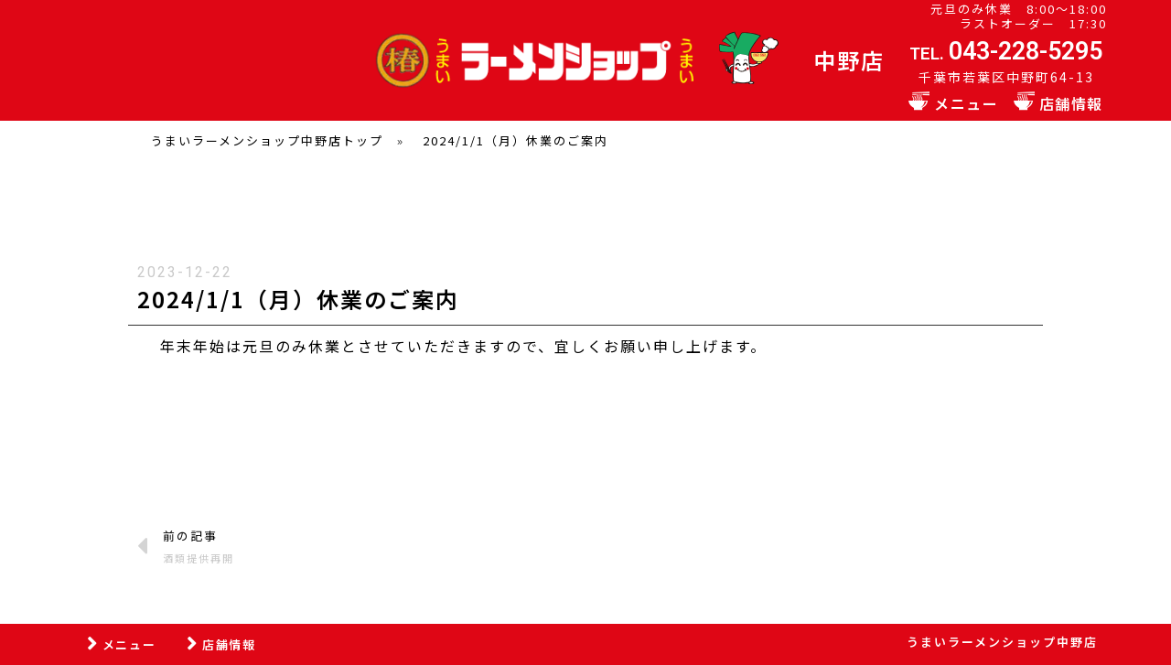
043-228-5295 (1025, 51)
